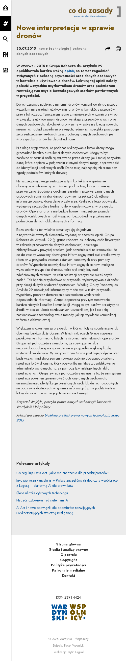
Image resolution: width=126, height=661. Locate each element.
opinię (69, 70)
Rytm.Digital (76, 652)
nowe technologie (54, 48)
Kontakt (68, 575)
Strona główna (68, 544)
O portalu (68, 554)
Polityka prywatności (68, 565)
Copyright (68, 559)
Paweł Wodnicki (74, 645)
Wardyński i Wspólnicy (74, 639)
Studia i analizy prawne (68, 549)
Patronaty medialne (68, 570)
